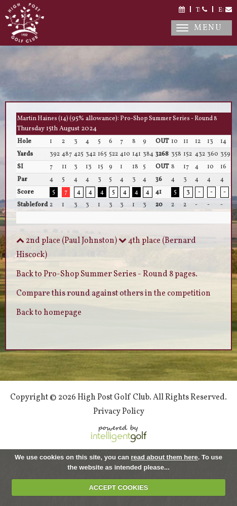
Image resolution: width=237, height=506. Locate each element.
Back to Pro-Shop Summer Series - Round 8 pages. (107, 274)
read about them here (164, 457)
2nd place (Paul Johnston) (66, 240)
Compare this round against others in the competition (113, 293)
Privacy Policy (118, 411)
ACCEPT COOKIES (118, 487)
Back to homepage (49, 312)
